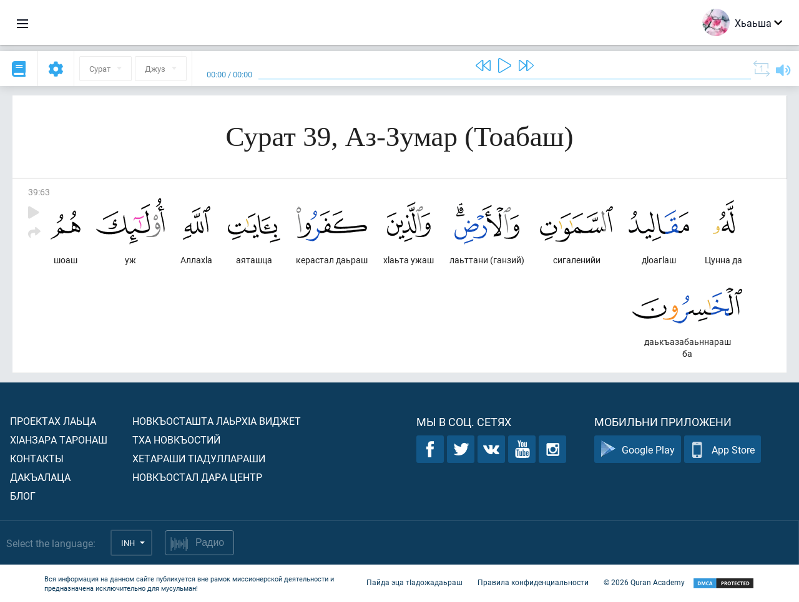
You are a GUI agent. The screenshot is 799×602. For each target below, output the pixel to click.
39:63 (39, 192)
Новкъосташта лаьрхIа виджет (216, 420)
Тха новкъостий (176, 439)
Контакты (37, 458)
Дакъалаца (40, 476)
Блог (23, 495)
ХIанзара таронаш (58, 439)
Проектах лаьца (53, 420)
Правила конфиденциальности (533, 582)
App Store (722, 449)
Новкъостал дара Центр (197, 476)
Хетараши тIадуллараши (198, 458)
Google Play (637, 449)
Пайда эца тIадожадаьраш (414, 582)
